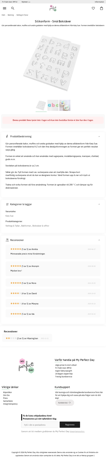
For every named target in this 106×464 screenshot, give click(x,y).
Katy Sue (9, 215)
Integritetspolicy (10, 404)
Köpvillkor (7, 392)
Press (5, 398)
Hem (3, 15)
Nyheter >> (26, 2)
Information (99, 2)
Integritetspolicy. (77, 431)
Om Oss (6, 395)
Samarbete (8, 401)
